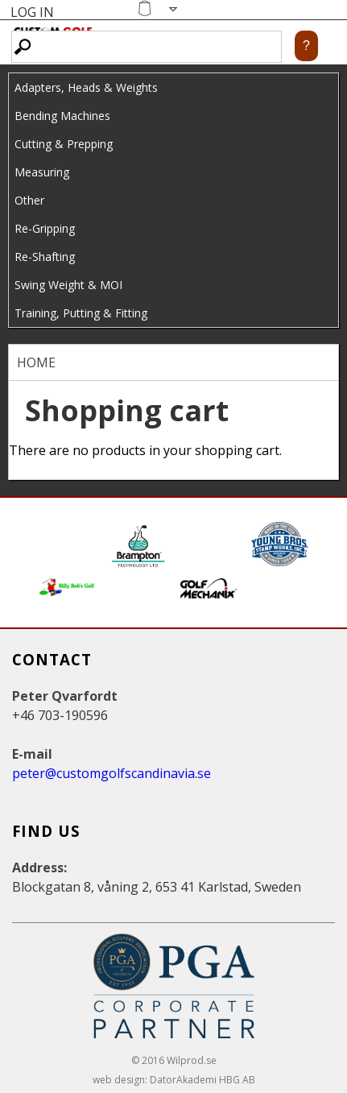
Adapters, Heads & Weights (86, 87)
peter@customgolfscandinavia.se (111, 773)
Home (36, 362)
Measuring (41, 172)
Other (29, 200)
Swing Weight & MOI (68, 284)
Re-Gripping (44, 228)
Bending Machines (62, 115)
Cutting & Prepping (63, 143)
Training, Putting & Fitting (80, 313)
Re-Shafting (44, 256)
